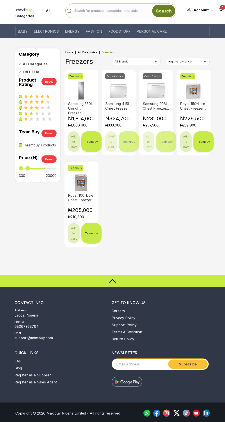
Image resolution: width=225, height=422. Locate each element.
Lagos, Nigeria (26, 315)
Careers (118, 311)
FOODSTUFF (119, 31)
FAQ (17, 361)
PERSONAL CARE (152, 31)
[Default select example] (136, 61)
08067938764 (26, 326)
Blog (18, 368)
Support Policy (124, 325)
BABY (23, 31)
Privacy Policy (123, 318)
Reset (49, 81)
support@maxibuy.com (33, 338)
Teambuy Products (40, 145)
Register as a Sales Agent (35, 382)
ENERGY (72, 31)
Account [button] (197, 10)
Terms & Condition (127, 332)
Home (69, 52)
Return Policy (123, 339)
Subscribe (188, 364)
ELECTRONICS (46, 31)
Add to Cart (74, 142)
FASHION (94, 31)
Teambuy (91, 141)
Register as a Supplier (32, 375)
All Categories (87, 52)
